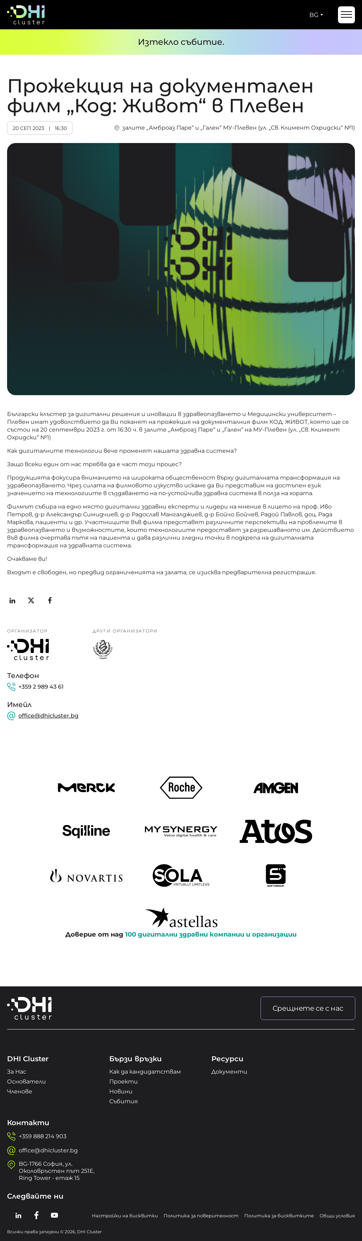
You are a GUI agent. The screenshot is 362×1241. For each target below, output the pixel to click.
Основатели (26, 1081)
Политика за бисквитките (279, 1215)
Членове (19, 1091)
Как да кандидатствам (145, 1071)
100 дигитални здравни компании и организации (211, 934)
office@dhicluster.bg (48, 715)
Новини (121, 1091)
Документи (229, 1071)
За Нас (16, 1071)
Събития (123, 1101)
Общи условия (337, 1215)
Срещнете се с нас (308, 1008)
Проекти (123, 1081)
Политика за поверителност (201, 1215)
